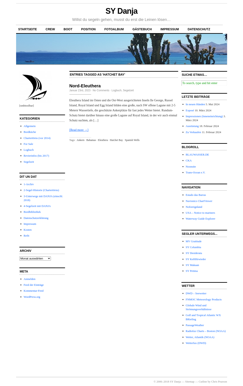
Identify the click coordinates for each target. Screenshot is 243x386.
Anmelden (29, 279)
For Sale (28, 144)
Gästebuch (142, 29)
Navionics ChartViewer (199, 201)
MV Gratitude (194, 241)
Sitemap (189, 381)
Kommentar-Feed (34, 290)
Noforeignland (194, 206)
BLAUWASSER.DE (197, 154)
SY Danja (121, 11)
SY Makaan (192, 265)
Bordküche (30, 132)
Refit (26, 235)
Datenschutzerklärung (36, 218)
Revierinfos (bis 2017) (36, 155)
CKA (189, 160)
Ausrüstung (192, 126)
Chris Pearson (219, 381)
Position (88, 29)
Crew (50, 29)
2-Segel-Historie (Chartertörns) (41, 190)
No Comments (101, 90)
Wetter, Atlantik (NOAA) (200, 337)
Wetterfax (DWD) (196, 343)
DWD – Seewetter (196, 293)
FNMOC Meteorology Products (204, 299)
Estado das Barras (196, 194)
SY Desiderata (194, 253)
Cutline (203, 381)
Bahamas (91, 140)
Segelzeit (29, 161)
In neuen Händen (195, 104)
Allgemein (30, 126)
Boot (68, 29)
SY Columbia (193, 247)
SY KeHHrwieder (196, 259)
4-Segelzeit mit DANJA (37, 206)
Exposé (190, 110)
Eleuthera (103, 140)
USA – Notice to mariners (200, 212)
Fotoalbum (114, 29)
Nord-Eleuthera (85, 85)
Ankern (80, 140)
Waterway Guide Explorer (200, 218)
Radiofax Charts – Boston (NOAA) (206, 331)
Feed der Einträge (34, 284)
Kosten (28, 229)
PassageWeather (195, 325)
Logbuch (29, 149)
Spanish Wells (132, 140)
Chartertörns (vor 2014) (37, 138)
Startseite (27, 29)
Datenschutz (199, 29)
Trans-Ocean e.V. (195, 172)
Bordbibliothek (32, 211)
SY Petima (192, 271)
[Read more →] (79, 130)
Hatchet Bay (116, 140)
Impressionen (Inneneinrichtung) (204, 116)
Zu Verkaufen (193, 132)
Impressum (170, 29)
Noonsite (191, 166)
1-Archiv (29, 184)
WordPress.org (32, 296)
